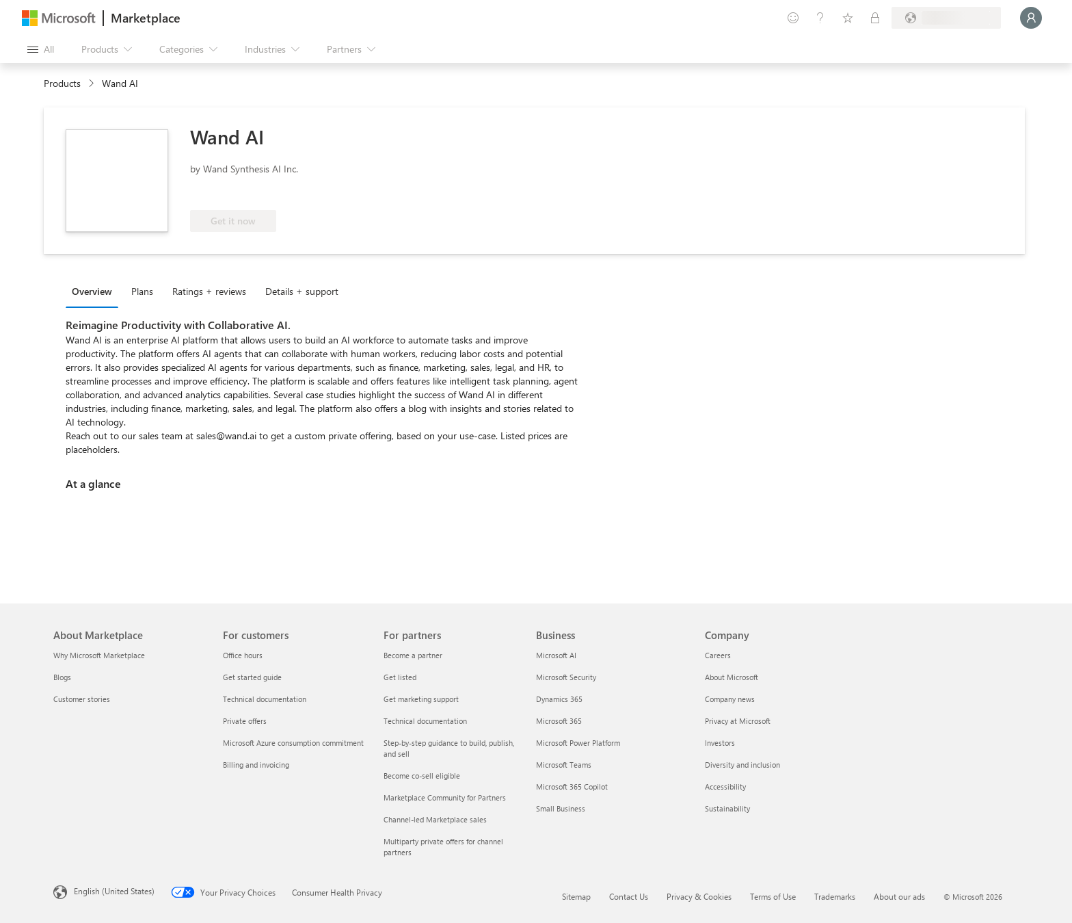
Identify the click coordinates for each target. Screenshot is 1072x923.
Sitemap (576, 896)
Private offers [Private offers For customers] (245, 721)
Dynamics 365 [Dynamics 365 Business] (559, 699)
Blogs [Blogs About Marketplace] (62, 677)
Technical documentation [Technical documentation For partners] (425, 721)
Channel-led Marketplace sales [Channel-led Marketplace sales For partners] (435, 819)
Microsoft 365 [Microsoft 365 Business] (559, 721)
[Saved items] (848, 18)
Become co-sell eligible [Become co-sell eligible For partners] (422, 775)
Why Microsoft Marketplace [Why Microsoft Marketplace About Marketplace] (99, 655)
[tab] (95, 291)
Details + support (301, 291)
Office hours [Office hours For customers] (243, 655)
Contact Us (628, 896)
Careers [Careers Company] (718, 655)
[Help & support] (820, 18)
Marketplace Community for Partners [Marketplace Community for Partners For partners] (445, 797)
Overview (92, 291)
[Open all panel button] (40, 49)
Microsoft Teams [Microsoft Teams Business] (563, 764)
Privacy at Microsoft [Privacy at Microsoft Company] (737, 721)
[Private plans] (875, 18)
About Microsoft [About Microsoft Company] (731, 677)
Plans (142, 291)
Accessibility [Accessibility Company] (725, 786)
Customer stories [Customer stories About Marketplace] (81, 699)
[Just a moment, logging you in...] (1031, 18)
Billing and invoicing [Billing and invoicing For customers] (256, 764)
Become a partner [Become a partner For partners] (413, 655)
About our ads (899, 896)
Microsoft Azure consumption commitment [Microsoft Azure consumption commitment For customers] (293, 743)
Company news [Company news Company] (730, 699)
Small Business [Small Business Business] (560, 808)
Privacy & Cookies (699, 896)
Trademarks (834, 896)
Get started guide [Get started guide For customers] (252, 677)
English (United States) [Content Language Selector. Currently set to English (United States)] (114, 890)
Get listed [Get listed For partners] (400, 677)
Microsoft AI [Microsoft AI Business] (556, 655)
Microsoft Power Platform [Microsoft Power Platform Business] (578, 743)
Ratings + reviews (209, 291)
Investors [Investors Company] (720, 743)
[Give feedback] (793, 18)
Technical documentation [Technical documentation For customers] (264, 699)
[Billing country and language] (946, 18)
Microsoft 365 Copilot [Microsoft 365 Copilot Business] (572, 786)
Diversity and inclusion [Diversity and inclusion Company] (742, 764)
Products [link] (62, 83)
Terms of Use (773, 896)
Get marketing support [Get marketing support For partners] (421, 699)
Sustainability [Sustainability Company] (727, 808)
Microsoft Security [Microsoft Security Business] (566, 677)
